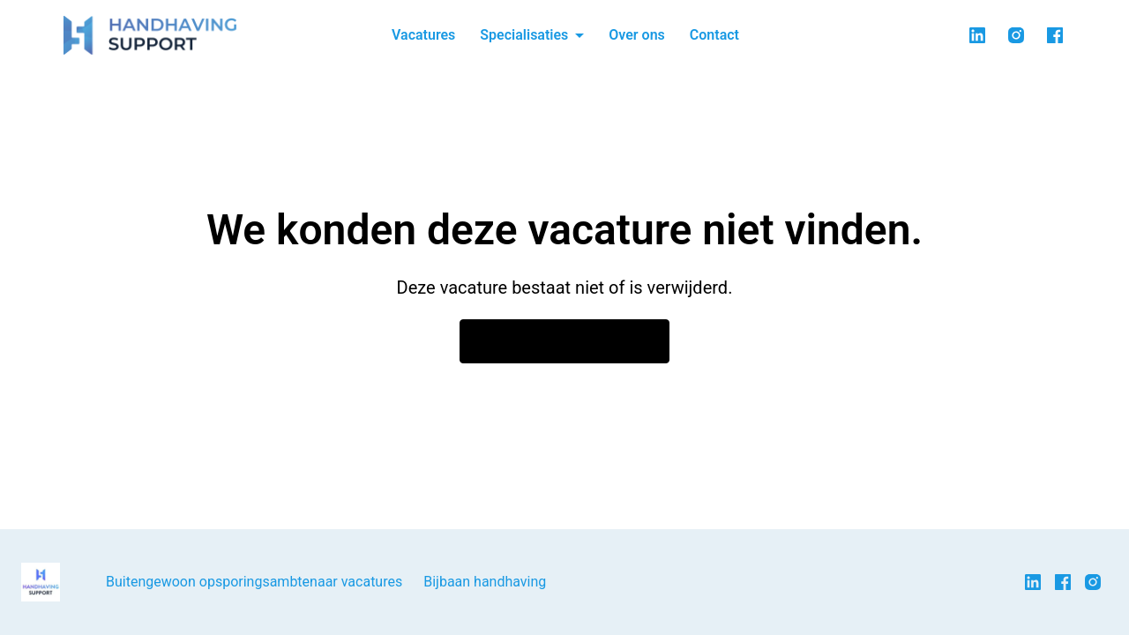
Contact (714, 34)
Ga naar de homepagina (564, 341)
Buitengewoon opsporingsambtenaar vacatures (254, 581)
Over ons (637, 34)
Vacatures (423, 34)
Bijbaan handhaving (484, 581)
